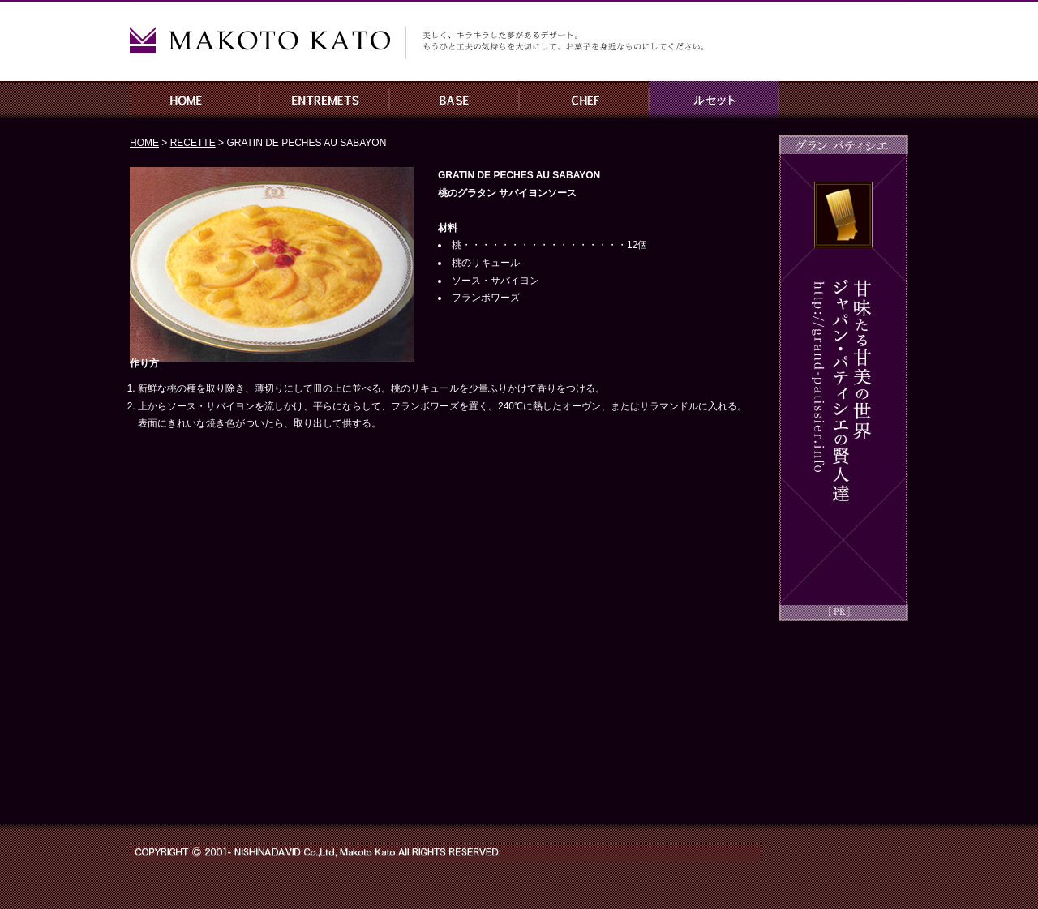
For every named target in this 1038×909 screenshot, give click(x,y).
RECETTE (713, 99)
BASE (454, 99)
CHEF (584, 99)
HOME (195, 99)
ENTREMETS (324, 99)
